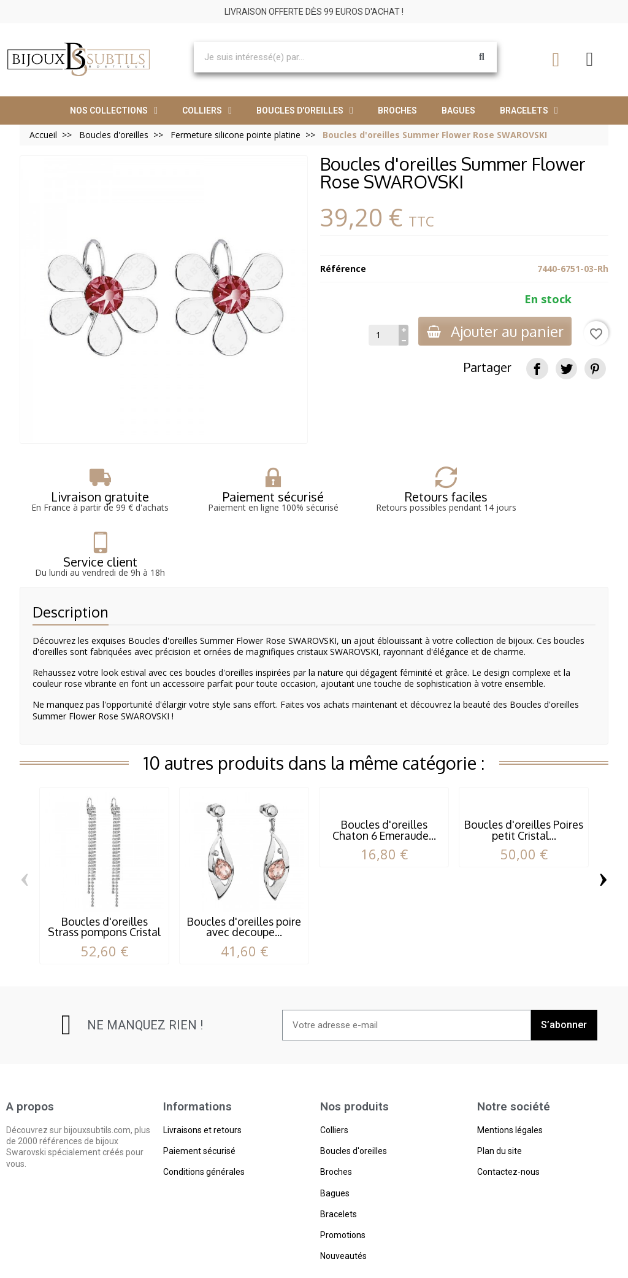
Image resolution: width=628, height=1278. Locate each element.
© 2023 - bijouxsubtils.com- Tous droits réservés (314, 1265)
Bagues (458, 110)
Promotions (343, 1180)
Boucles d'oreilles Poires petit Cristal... (523, 774)
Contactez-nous (508, 1116)
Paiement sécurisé (199, 1096)
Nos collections (114, 110)
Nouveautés (343, 1201)
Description (71, 556)
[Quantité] (381, 335)
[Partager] (537, 368)
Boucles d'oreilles (304, 110)
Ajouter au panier (493, 331)
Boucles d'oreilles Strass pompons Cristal (104, 871)
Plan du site (499, 1096)
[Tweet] (566, 368)
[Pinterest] (595, 368)
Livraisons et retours (202, 1075)
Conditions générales (204, 1116)
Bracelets (529, 110)
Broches (397, 110)
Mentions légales (510, 1075)
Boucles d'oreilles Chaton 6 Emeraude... (384, 774)
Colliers (207, 110)
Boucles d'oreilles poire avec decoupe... (244, 871)
